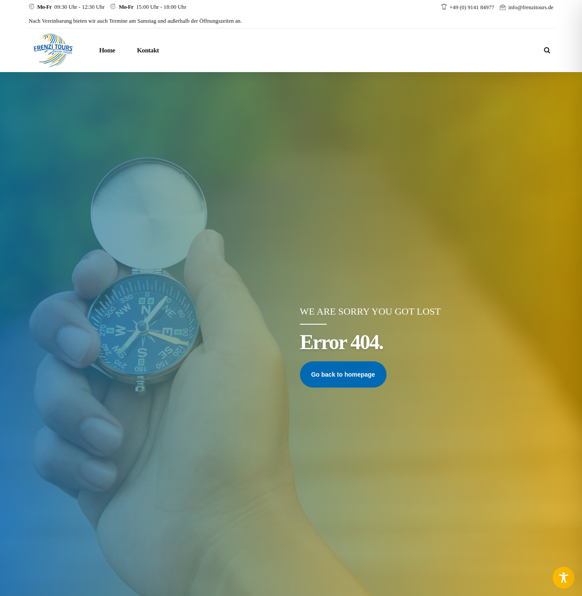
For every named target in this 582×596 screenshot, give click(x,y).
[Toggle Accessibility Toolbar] (563, 577)
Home (107, 50)
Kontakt (148, 50)
